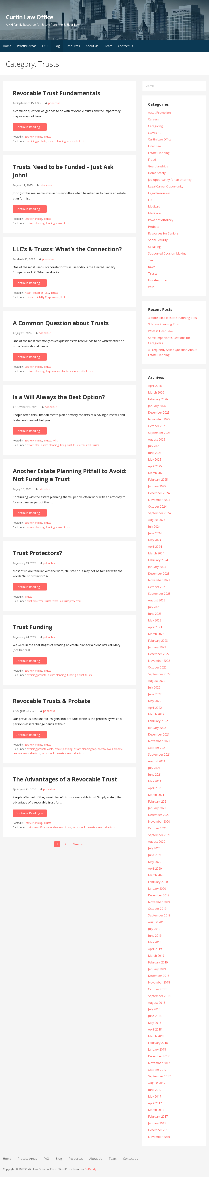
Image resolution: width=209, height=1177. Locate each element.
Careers (153, 119)
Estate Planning (33, 136)
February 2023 (158, 641)
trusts (67, 223)
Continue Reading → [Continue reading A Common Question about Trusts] (30, 357)
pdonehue (54, 103)
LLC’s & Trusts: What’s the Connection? (67, 249)
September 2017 (159, 1076)
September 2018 (159, 996)
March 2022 (156, 714)
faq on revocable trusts (59, 371)
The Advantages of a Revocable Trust (65, 779)
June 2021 (155, 775)
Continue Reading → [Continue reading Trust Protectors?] (30, 587)
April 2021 (155, 788)
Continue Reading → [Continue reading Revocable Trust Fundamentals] (30, 127)
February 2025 (158, 480)
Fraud (152, 160)
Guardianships (158, 166)
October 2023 (157, 587)
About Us (92, 46)
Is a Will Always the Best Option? (59, 397)
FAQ (45, 46)
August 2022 (156, 681)
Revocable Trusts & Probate (51, 701)
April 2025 (155, 466)
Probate (153, 227)
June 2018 (155, 1016)
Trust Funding (32, 627)
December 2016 (158, 1130)
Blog (56, 46)
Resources (73, 46)
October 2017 (157, 1070)
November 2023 (159, 580)
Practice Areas (26, 46)
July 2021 (154, 768)
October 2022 (157, 667)
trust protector (35, 601)
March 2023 (156, 634)
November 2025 (159, 419)
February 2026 (158, 399)
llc (62, 297)
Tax (150, 260)
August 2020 (156, 842)
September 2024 (159, 513)
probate (17, 753)
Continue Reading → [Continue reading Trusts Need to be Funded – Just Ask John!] (30, 209)
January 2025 (157, 486)
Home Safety (157, 173)
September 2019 (159, 915)
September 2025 (159, 433)
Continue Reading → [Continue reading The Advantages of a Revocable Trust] (30, 813)
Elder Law (154, 146)
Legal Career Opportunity (165, 186)
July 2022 (154, 687)
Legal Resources (159, 193)
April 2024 (155, 547)
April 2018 (155, 1029)
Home (7, 46)
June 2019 (155, 936)
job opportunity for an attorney (169, 180)
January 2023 (157, 647)
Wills (55, 440)
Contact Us (125, 46)
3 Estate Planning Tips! (163, 324)
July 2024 (154, 527)
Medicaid (154, 206)
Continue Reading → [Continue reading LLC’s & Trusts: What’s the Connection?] (30, 283)
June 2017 (155, 1090)
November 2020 (159, 822)
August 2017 (156, 1083)
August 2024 (156, 520)
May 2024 (154, 540)
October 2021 (157, 748)
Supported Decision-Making (167, 253)
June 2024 (155, 533)
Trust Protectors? (37, 553)
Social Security (158, 240)
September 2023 (159, 594)
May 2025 (154, 459)
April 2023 (155, 627)
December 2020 (158, 815)
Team (108, 46)
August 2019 (156, 922)
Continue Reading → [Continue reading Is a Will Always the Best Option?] (30, 431)
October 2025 (157, 426)
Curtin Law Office (29, 17)
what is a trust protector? (67, 601)
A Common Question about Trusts (61, 323)
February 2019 (158, 962)
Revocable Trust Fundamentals (56, 93)
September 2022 (159, 674)
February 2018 (158, 1043)
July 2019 (154, 929)
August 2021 (156, 761)
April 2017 (155, 1103)
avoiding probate (37, 141)
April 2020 (155, 869)
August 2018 (156, 1003)
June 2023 (155, 614)
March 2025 (156, 473)
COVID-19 (154, 133)
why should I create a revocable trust (63, 753)
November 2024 (159, 500)
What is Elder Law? (160, 331)
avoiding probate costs (40, 749)
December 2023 (158, 574)
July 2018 (154, 1009)
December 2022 (158, 654)
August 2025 (156, 439)
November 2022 (159, 661)
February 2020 (158, 882)
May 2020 (154, 862)
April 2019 (155, 949)
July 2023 (154, 607)
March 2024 (156, 553)
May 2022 (154, 701)
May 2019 (154, 942)
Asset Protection (34, 292)
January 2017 (157, 1123)
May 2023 (154, 620)
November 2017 (159, 1063)
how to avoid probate (110, 749)
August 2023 (156, 600)
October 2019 (157, 909)
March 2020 (156, 875)
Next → (78, 844)
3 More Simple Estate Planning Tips (172, 318)
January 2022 (157, 728)
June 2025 (155, 453)
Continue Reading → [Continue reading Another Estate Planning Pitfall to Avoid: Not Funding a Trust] (30, 513)
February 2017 (158, 1117)
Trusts (47, 136)
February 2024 (158, 560)
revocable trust (75, 141)
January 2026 (157, 406)
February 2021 (158, 801)
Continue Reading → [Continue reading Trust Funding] (30, 661)
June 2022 (155, 694)
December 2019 (158, 895)
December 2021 (158, 734)
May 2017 (154, 1096)
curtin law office (36, 827)
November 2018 (159, 982)
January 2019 (157, 969)
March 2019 (156, 956)
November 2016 (159, 1137)
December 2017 (158, 1056)
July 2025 (154, 446)
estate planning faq (85, 749)
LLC (47, 292)
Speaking (154, 247)
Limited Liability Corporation (43, 297)
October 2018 (157, 989)
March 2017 (156, 1110)
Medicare (154, 213)
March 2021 (156, 795)
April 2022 (155, 708)
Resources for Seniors (163, 233)
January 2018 (157, 1049)
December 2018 (158, 976)
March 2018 (156, 1036)
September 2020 (159, 835)
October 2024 (157, 507)
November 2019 (159, 902)
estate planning (57, 141)
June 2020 (155, 855)
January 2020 (157, 889)
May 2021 (154, 781)
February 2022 (158, 721)
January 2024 (157, 567)
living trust (66, 445)
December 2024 (158, 493)
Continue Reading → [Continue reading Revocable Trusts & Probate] (30, 735)
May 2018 (154, 1023)
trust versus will (82, 445)
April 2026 (155, 386)
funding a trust (54, 223)
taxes (151, 267)
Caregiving (155, 126)
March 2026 (156, 392)
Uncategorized (158, 280)
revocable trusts (83, 371)
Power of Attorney (160, 220)
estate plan (33, 445)
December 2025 (158, 412)
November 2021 (159, 741)
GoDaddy (90, 1169)
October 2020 (157, 828)
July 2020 (154, 848)
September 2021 (159, 754)
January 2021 (157, 808)
